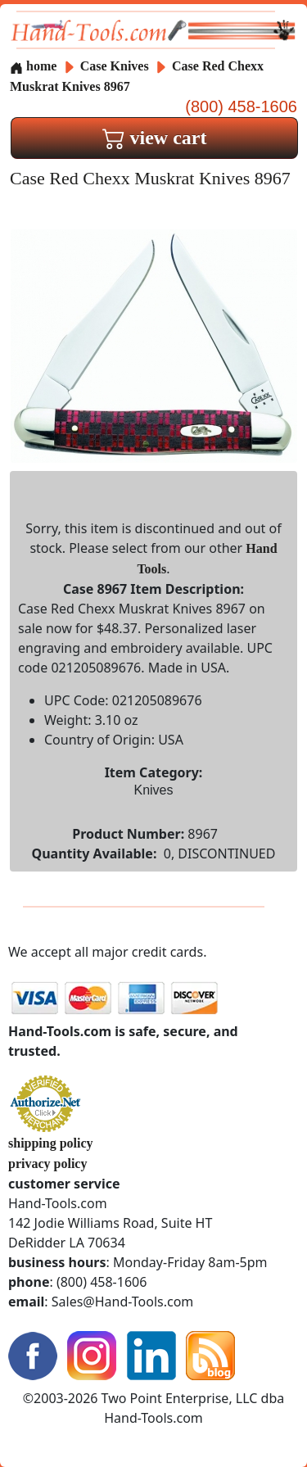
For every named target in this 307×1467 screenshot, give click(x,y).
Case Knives (114, 66)
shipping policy (50, 1143)
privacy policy (47, 1163)
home (33, 66)
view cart (154, 137)
